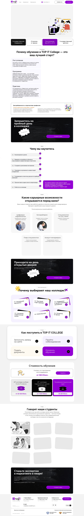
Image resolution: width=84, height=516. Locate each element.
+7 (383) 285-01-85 (42, 499)
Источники (22, 513)
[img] (20, 428)
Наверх (67, 505)
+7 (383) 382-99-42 (56, 499)
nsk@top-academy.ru (29, 505)
